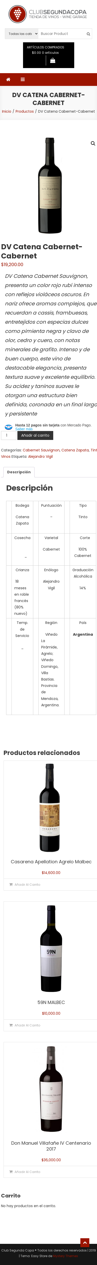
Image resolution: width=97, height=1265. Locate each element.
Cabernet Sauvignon (41, 450)
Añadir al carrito (35, 435)
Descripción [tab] (19, 472)
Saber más (24, 429)
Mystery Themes (65, 1256)
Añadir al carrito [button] (27, 884)
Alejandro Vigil (40, 456)
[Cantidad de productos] (8, 435)
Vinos (5, 456)
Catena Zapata (75, 450)
